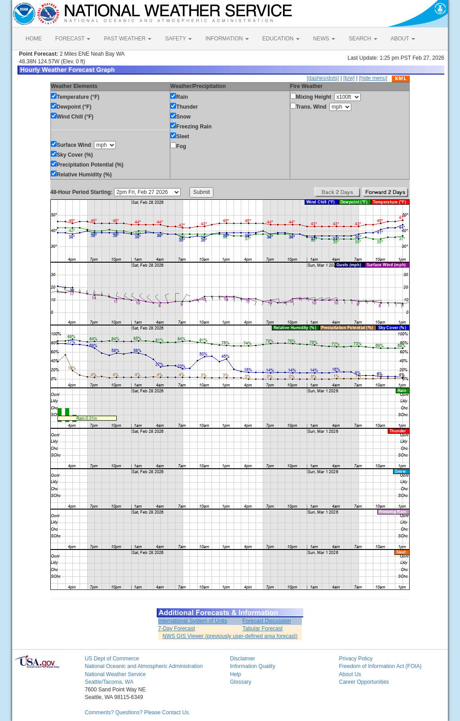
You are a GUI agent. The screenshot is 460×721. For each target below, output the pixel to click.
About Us (350, 674)
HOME (34, 38)
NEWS (324, 38)
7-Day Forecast (176, 628)
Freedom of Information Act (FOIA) (380, 666)
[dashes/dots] (323, 78)
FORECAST (72, 38)
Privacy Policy (355, 658)
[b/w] (348, 78)
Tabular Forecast (263, 628)
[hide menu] (373, 78)
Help (235, 674)
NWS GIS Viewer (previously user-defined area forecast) (230, 636)
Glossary (240, 682)
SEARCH (363, 38)
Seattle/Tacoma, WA (109, 682)
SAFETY (178, 38)
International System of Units (192, 621)
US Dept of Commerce (112, 658)
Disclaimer (242, 658)
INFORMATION (226, 38)
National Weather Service (115, 674)
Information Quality (252, 666)
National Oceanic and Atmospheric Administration (144, 666)
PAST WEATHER (127, 38)
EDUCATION (281, 38)
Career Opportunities (364, 682)
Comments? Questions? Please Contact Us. (137, 712)
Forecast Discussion (267, 621)
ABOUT (403, 38)
